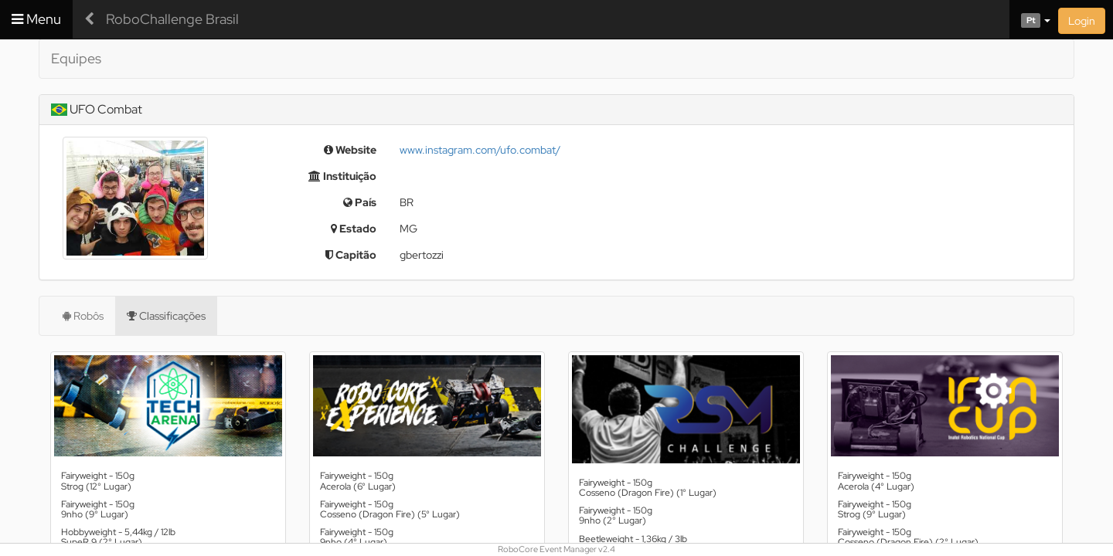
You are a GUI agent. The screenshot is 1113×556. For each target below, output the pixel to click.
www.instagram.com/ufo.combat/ (480, 150)
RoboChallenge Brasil (172, 19)
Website (350, 150)
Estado (353, 229)
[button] (1029, 19)
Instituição (342, 176)
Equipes (76, 58)
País (359, 202)
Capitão (350, 255)
